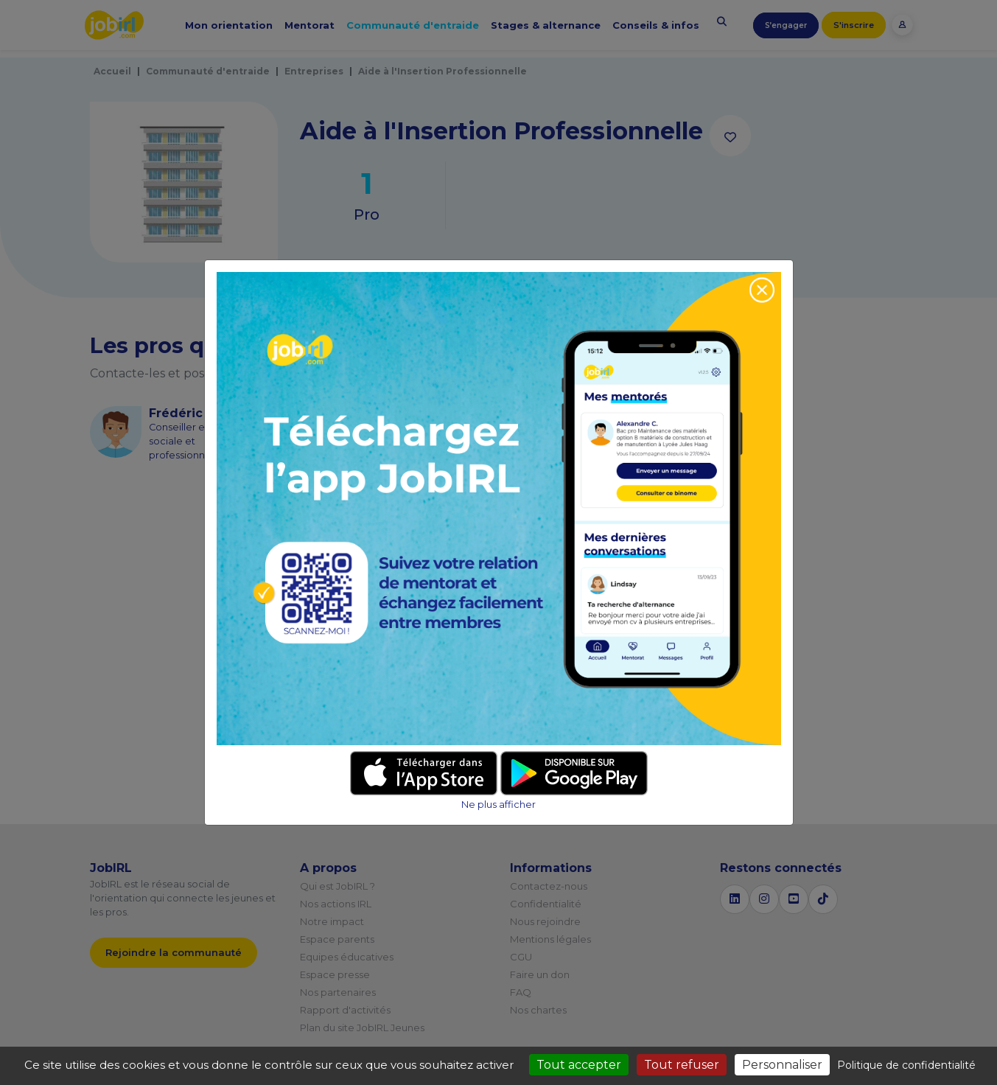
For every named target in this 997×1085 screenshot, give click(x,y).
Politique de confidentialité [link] (906, 1065)
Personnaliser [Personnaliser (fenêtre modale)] (782, 1065)
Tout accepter (578, 1065)
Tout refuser (681, 1065)
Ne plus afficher (498, 804)
